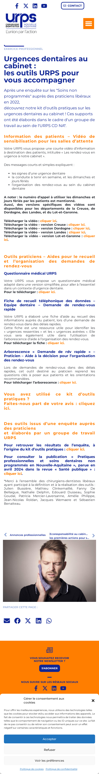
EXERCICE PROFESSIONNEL (23, 49)
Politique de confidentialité (61, 769)
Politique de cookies (32, 769)
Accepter (49, 739)
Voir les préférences (49, 760)
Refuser (49, 750)
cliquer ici (48, 221)
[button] (93, 701)
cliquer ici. (76, 225)
